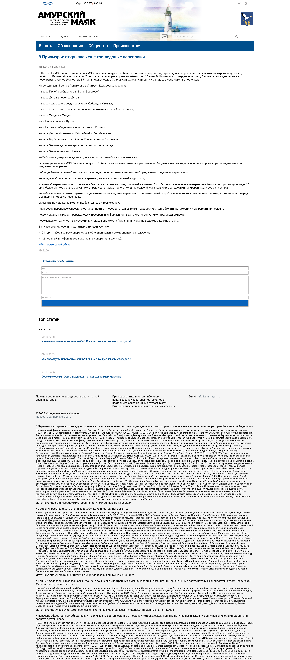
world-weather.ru (64, 4)
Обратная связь (87, 36)
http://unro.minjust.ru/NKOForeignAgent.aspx (77, 578)
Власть (45, 45)
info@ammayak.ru (209, 399)
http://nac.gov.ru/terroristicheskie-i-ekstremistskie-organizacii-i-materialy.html (97, 613)
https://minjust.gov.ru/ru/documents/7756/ (76, 506)
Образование (70, 45)
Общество (98, 45)
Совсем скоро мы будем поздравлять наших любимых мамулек (81, 380)
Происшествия (127, 45)
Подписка (64, 36)
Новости (45, 36)
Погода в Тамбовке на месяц (64, 2)
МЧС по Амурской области (56, 244)
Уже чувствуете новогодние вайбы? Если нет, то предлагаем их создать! (86, 344)
